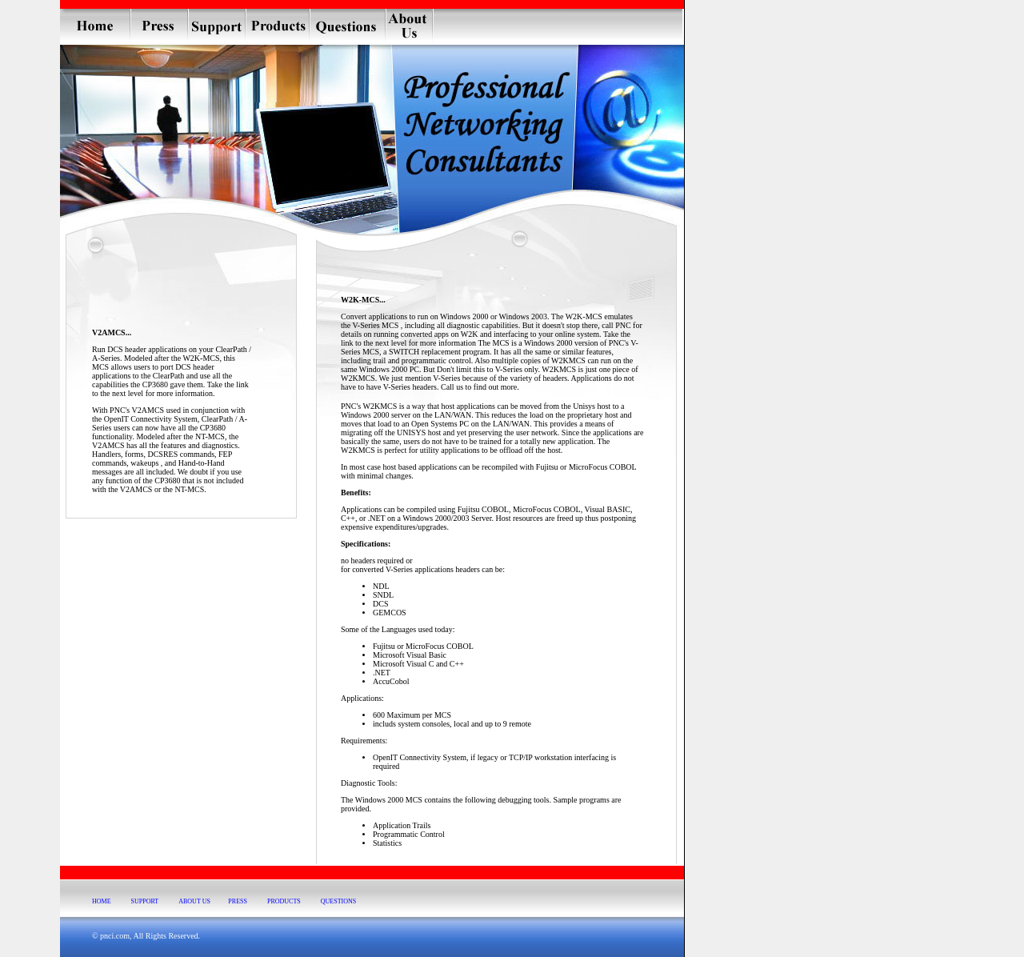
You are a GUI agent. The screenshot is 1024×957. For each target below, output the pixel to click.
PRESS (237, 901)
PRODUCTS (284, 901)
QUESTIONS (338, 901)
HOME (101, 901)
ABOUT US (194, 901)
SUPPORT (145, 901)
